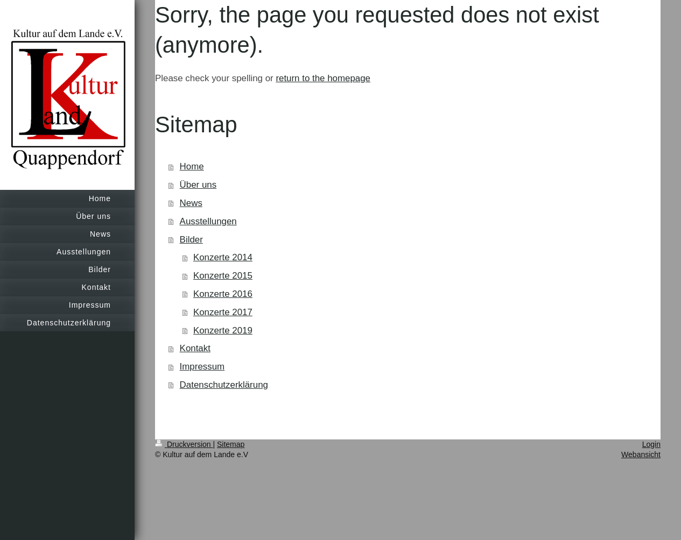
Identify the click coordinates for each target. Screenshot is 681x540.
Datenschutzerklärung (224, 385)
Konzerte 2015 (222, 276)
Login (651, 444)
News (191, 203)
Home (192, 166)
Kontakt (195, 348)
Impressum (202, 366)
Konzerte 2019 (222, 330)
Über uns (198, 185)
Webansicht (641, 454)
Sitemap (230, 444)
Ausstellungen (208, 221)
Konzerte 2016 (222, 294)
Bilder (191, 240)
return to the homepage (323, 78)
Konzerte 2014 (222, 257)
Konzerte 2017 (222, 312)
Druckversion (184, 444)
